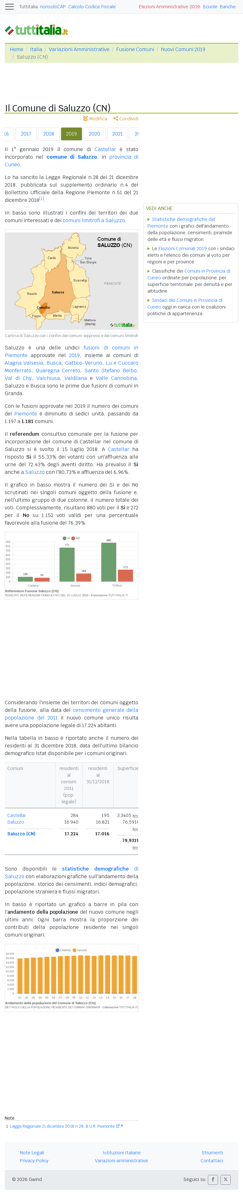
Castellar (105, 149)
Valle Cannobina (116, 378)
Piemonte (25, 413)
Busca (54, 363)
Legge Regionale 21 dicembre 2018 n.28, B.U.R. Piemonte (62, 1126)
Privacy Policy (34, 1161)
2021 (117, 133)
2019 (71, 133)
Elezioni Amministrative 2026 (169, 7)
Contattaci (212, 1161)
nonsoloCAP (53, 7)
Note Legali (32, 1153)
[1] (41, 198)
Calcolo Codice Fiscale (92, 7)
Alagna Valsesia (24, 363)
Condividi (126, 119)
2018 (48, 133)
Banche (228, 7)
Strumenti (212, 1153)
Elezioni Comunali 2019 (183, 248)
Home (16, 49)
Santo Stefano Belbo (110, 370)
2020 (94, 133)
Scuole (210, 7)
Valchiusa (48, 378)
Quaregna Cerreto (58, 370)
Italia (36, 49)
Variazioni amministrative (121, 1161)
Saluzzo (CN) (21, 834)
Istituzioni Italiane (122, 1153)
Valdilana (76, 378)
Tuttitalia (28, 7)
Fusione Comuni (135, 49)
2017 (26, 133)
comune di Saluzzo (72, 157)
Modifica (95, 119)
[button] (213, 1180)
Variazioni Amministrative (79, 49)
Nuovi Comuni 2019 (183, 49)
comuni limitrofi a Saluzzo (94, 220)
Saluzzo (35, 472)
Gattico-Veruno (83, 363)
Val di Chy (18, 378)
